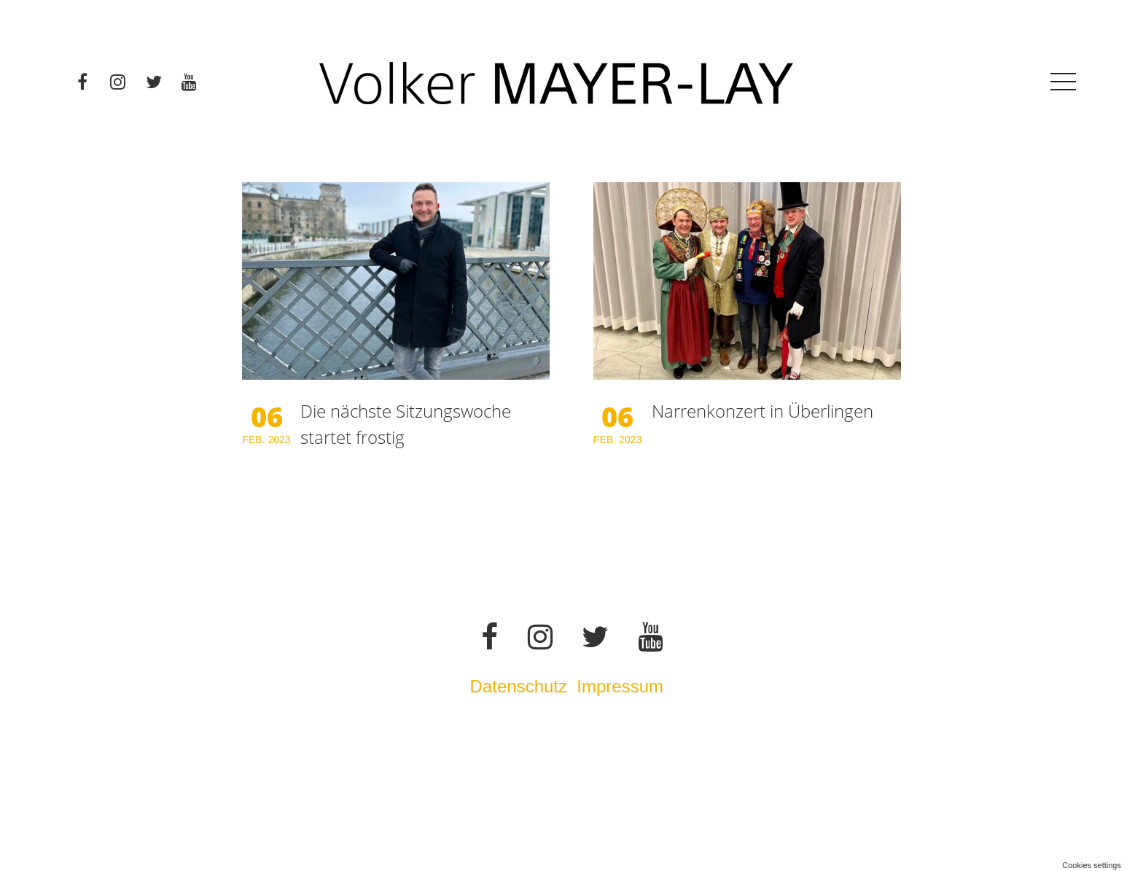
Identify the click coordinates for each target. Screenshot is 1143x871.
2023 (279, 439)
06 (267, 416)
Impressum (622, 686)
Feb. (255, 439)
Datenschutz (518, 686)
